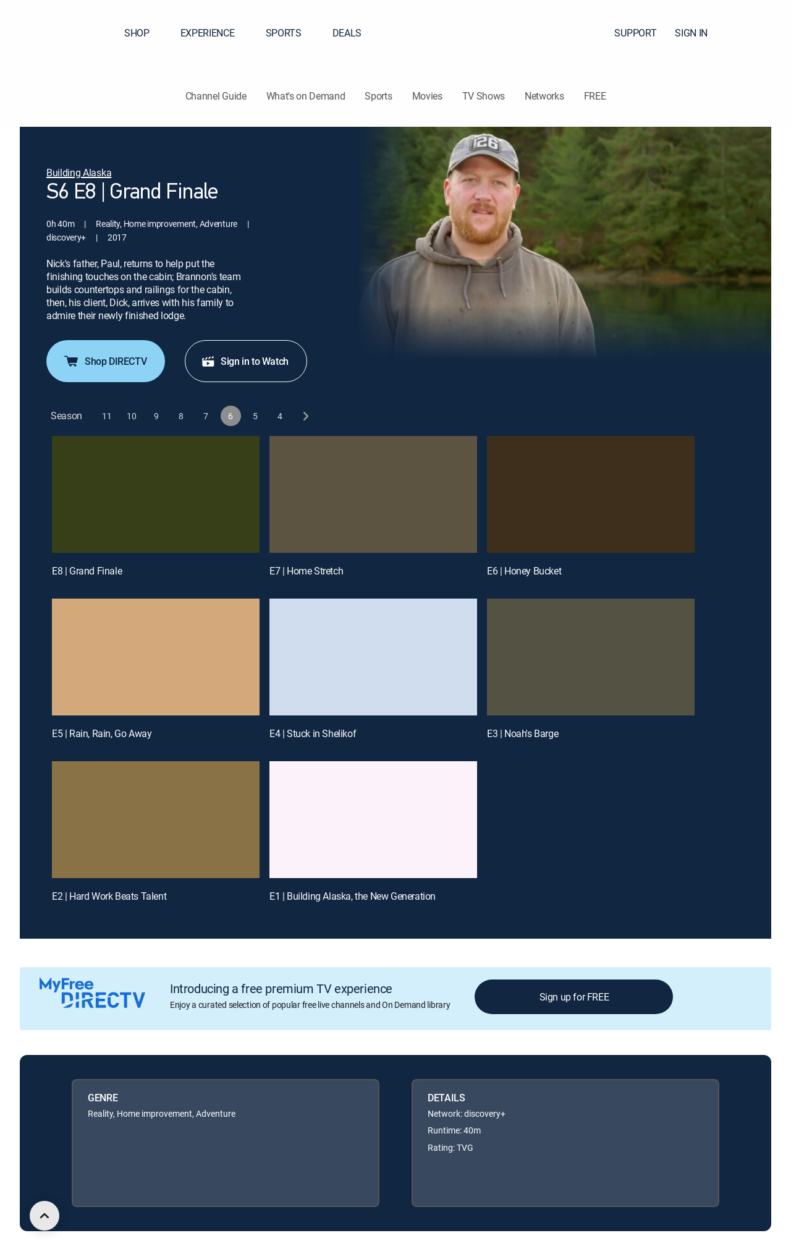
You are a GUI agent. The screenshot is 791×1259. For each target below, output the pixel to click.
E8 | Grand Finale (87, 571)
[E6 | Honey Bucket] (591, 494)
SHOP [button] (144, 33)
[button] (759, 32)
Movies (427, 96)
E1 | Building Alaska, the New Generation (352, 896)
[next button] (305, 416)
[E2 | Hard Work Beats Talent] (156, 819)
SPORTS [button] (291, 33)
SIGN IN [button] (698, 33)
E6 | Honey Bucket (524, 571)
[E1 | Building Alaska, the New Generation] (373, 819)
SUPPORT (635, 33)
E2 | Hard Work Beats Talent (109, 896)
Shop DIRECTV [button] (104, 361)
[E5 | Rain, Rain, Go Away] (156, 657)
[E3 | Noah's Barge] (591, 657)
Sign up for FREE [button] (574, 997)
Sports (378, 96)
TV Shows (483, 96)
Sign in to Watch (245, 361)
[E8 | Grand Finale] (156, 494)
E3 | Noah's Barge (522, 733)
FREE (595, 96)
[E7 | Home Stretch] (373, 494)
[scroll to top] (44, 1215)
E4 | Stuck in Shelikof (312, 733)
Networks (544, 96)
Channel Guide (216, 96)
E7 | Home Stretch (306, 571)
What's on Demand (305, 96)
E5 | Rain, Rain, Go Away (101, 733)
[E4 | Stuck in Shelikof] (373, 657)
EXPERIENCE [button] (215, 33)
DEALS (347, 33)
